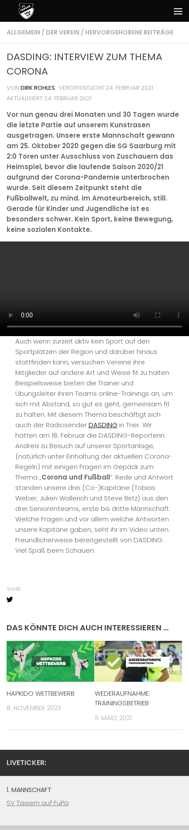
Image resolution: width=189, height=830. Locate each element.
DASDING (103, 424)
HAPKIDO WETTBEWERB (41, 693)
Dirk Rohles (38, 88)
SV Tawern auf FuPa (38, 802)
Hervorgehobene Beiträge (129, 32)
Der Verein (62, 32)
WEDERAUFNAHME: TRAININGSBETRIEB (122, 698)
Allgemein (23, 32)
